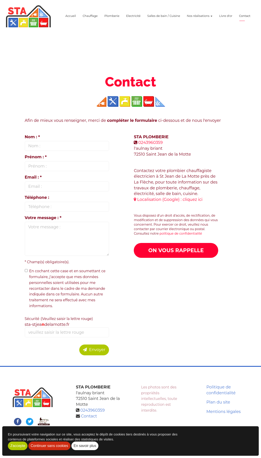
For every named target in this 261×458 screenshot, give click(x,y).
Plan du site (218, 402)
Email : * (33, 177)
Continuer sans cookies (49, 446)
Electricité (133, 18)
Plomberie (111, 18)
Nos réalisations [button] (200, 18)
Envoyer (94, 349)
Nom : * (32, 136)
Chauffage (90, 18)
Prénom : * (36, 156)
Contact (244, 18)
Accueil (70, 18)
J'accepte (17, 446)
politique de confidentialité (180, 233)
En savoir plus (85, 446)
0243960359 (150, 142)
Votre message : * (43, 217)
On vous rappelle (176, 250)
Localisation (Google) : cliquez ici (168, 199)
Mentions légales (223, 411)
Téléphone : (37, 197)
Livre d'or (225, 18)
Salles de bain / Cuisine (163, 18)
